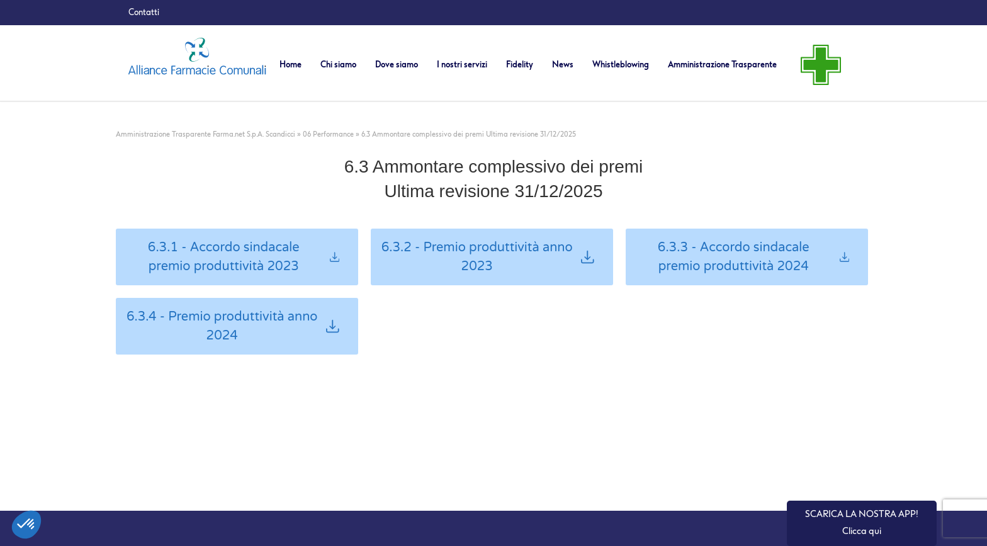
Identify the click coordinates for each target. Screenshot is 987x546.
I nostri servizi (462, 64)
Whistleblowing (620, 64)
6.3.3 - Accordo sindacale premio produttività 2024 (753, 257)
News (562, 64)
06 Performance (328, 134)
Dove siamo (396, 64)
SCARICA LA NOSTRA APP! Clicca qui (861, 523)
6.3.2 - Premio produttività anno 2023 (487, 257)
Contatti (143, 12)
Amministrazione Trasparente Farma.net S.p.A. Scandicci (205, 134)
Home (290, 64)
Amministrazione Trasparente (722, 64)
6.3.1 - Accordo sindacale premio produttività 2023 (243, 257)
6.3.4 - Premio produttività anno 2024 (233, 326)
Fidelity (519, 64)
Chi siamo (338, 64)
